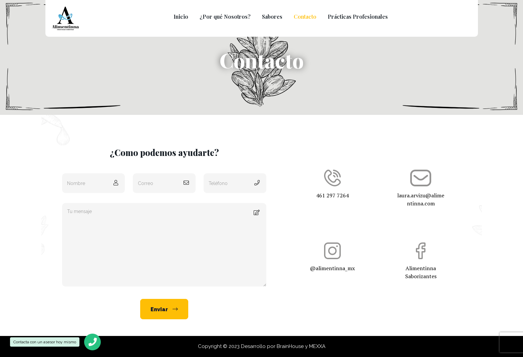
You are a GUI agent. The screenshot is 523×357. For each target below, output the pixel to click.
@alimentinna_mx (332, 257)
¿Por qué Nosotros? (225, 16)
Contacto (305, 16)
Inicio (181, 16)
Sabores (272, 16)
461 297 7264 (332, 184)
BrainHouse (290, 346)
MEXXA (317, 346)
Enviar (164, 309)
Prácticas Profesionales (358, 16)
